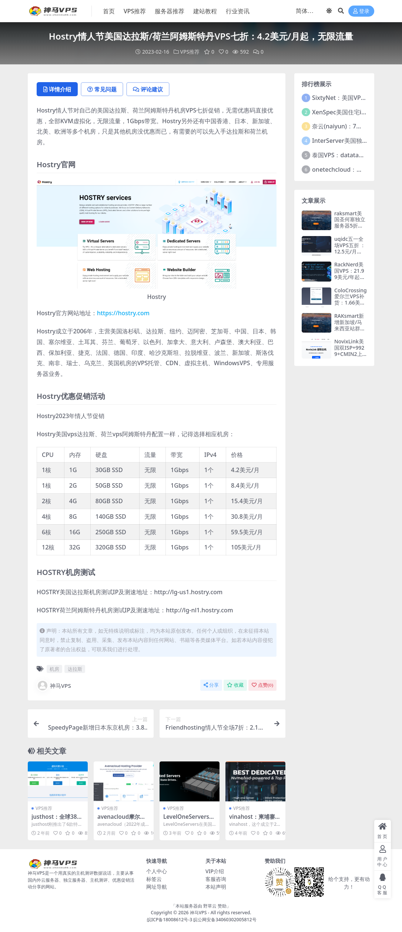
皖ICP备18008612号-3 (169, 919)
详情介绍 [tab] (57, 89)
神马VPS (54, 686)
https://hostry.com (123, 313)
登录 (361, 11)
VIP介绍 (214, 871)
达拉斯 (75, 669)
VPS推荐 (190, 51)
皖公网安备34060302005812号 (224, 919)
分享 (211, 685)
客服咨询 (215, 878)
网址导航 (156, 886)
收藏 (235, 685)
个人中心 (156, 871)
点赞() (262, 685)
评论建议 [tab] (148, 89)
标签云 (154, 878)
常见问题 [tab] (102, 89)
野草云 (210, 906)
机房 (54, 669)
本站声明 (215, 886)
